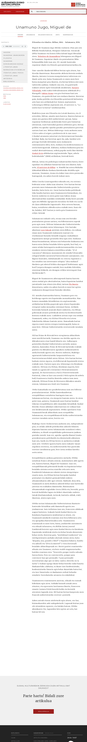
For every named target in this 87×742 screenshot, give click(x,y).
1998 (4, 98)
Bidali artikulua (43, 711)
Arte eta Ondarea (40, 737)
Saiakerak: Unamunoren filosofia (14, 57)
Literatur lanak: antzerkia (10, 77)
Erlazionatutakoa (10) (45, 34)
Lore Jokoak (46, 230)
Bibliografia (9, 81)
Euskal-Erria (37, 153)
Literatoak (43, 20)
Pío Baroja (73, 284)
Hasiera (6, 52)
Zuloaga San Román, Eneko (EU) (13, 90)
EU (31, 2)
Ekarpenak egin (68, 34)
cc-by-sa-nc (7, 104)
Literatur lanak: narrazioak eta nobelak (14, 68)
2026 (4, 95)
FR (34, 2)
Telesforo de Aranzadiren (49, 56)
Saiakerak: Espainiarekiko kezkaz (13, 62)
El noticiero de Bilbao (46, 167)
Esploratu (7, 11)
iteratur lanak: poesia (13, 73)
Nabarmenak (20, 11)
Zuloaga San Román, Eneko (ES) (13, 88)
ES (28, 2)
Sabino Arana (47, 93)
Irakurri (20, 34)
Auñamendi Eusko (12, 4)
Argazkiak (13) (30, 34)
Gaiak (13, 737)
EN (37, 2)
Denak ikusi (49, 733)
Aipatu (58, 34)
